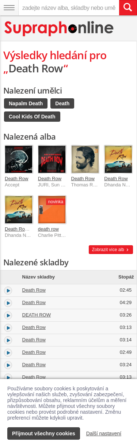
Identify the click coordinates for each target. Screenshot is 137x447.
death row (48, 229)
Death (62, 103)
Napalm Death (26, 103)
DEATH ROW (36, 315)
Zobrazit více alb (111, 249)
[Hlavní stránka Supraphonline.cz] (59, 28)
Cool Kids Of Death (32, 117)
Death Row (16, 178)
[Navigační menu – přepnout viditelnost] (9, 7)
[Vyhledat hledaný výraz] (128, 7)
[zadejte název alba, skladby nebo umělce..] (68, 7)
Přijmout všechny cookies (43, 433)
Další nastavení (104, 433)
